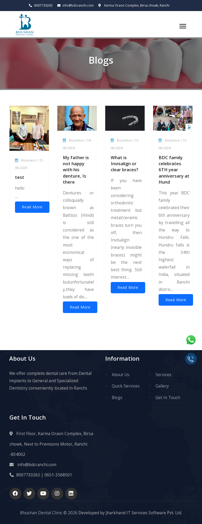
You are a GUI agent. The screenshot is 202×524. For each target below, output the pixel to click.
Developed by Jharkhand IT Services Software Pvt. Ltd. (129, 512)
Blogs (117, 397)
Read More (32, 207)
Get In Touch (167, 397)
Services (163, 374)
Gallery (162, 386)
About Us (120, 374)
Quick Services (126, 386)
